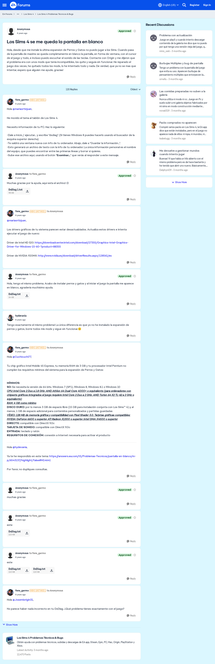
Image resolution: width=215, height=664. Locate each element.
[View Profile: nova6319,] (153, 94)
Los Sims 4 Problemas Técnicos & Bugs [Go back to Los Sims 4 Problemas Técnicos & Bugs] (55, 14)
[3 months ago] (178, 51)
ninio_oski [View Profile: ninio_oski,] (164, 51)
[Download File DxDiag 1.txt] (27, 191)
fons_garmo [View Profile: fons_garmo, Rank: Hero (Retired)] (22, 99)
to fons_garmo (37, 173)
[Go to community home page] (20, 5)
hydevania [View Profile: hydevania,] (21, 315)
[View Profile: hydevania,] (10, 317)
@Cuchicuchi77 (22, 356)
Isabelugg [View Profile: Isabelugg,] (164, 138)
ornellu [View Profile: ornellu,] (163, 79)
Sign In (207, 5)
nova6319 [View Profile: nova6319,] (164, 110)
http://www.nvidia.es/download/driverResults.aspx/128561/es (75, 255)
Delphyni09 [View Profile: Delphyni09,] (165, 170)
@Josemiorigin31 (23, 599)
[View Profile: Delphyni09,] (153, 153)
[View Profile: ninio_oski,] (153, 38)
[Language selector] (168, 5)
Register (195, 5)
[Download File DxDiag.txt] (27, 295)
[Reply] (131, 77)
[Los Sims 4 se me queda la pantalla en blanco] (30, 103)
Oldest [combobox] (135, 89)
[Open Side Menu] (4, 5)
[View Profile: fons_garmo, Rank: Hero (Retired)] (10, 101)
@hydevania (20, 447)
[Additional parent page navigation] (18, 14)
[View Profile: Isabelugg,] (153, 125)
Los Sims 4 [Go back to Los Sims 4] (29, 14)
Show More (10, 624)
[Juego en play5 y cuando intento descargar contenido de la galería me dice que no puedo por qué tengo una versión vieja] (183, 43)
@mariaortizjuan (22, 109)
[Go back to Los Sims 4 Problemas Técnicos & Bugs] (77, 638)
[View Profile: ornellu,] (153, 66)
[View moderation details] (134, 31)
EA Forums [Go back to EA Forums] (7, 14)
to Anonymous (55, 211)
